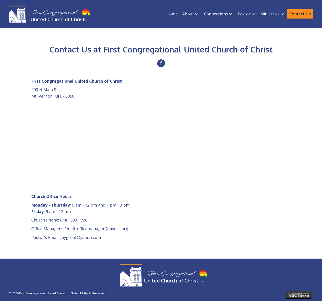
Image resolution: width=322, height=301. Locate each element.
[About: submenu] (196, 14)
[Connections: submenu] (230, 14)
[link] (172, 14)
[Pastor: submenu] (253, 14)
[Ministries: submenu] (282, 14)
